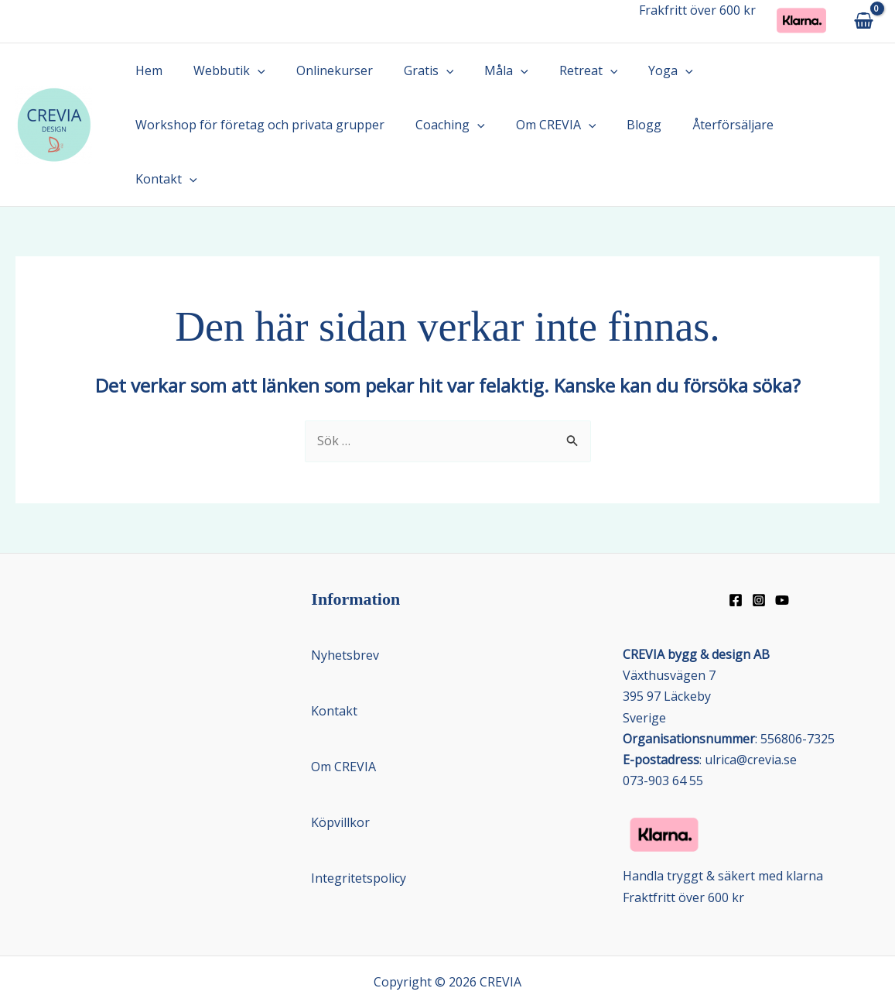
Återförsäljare (705, 124)
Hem (145, 70)
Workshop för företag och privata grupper (256, 124)
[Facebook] (736, 546)
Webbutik (220, 70)
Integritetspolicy (358, 823)
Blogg (622, 124)
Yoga (630, 70)
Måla (478, 70)
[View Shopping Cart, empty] (863, 21)
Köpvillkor (340, 768)
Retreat (554, 70)
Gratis (407, 70)
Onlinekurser (319, 70)
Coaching (441, 125)
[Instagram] (759, 546)
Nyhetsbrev (345, 600)
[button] (248, 70)
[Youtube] (782, 546)
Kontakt (801, 125)
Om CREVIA (540, 125)
